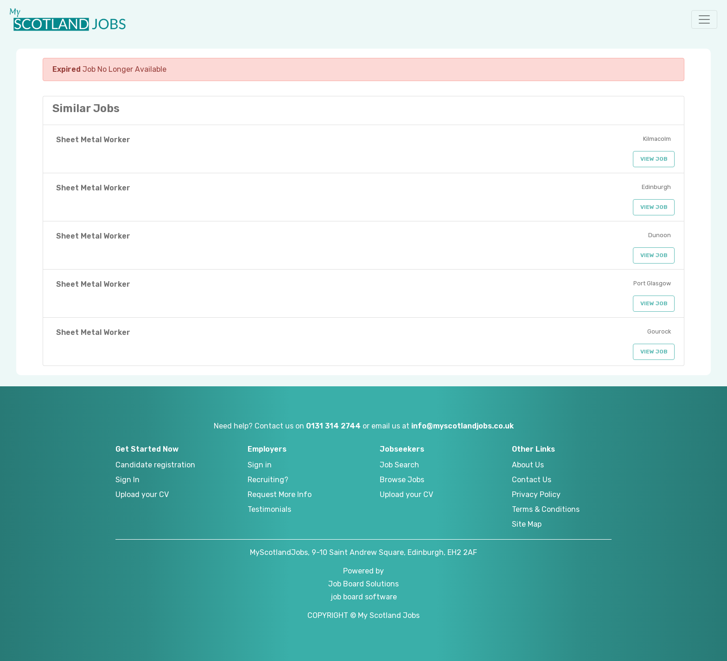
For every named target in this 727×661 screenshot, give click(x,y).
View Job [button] (654, 159)
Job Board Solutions (363, 583)
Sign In (127, 479)
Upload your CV (142, 494)
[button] (704, 19)
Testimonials (269, 509)
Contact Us (531, 479)
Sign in (260, 464)
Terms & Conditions (546, 509)
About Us (528, 464)
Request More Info (280, 494)
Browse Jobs (402, 479)
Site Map (527, 524)
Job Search (399, 464)
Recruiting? (268, 479)
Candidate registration (155, 464)
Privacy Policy (536, 494)
